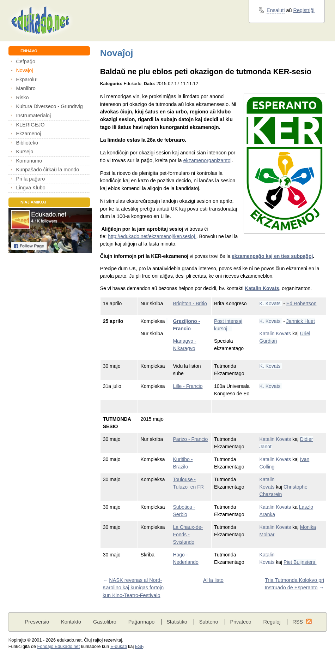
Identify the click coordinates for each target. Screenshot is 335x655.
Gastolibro (104, 622)
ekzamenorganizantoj (207, 160)
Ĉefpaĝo (25, 61)
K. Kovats (271, 303)
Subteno (208, 622)
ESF (139, 646)
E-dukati (118, 646)
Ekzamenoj (28, 133)
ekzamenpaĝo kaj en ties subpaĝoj (272, 256)
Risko (22, 97)
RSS (297, 622)
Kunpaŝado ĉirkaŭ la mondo (47, 169)
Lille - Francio (187, 386)
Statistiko (176, 622)
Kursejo (24, 151)
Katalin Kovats (262, 288)
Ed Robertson (301, 303)
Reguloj (271, 622)
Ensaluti (276, 10)
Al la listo (213, 580)
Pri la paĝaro (30, 179)
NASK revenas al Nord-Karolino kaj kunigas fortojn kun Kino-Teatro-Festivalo (133, 587)
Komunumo (29, 161)
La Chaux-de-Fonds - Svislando (188, 534)
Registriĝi (304, 10)
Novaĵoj (24, 70)
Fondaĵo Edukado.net (58, 646)
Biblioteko (27, 143)
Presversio (37, 622)
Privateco (240, 622)
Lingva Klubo (30, 187)
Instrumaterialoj (33, 115)
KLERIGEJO (30, 125)
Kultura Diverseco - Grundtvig (49, 106)
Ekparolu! (26, 79)
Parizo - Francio (190, 439)
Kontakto (71, 622)
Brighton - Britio (190, 303)
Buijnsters (304, 562)
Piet (288, 562)
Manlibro (25, 88)
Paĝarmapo (141, 622)
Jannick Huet (300, 321)
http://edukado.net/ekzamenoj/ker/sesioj (152, 236)
